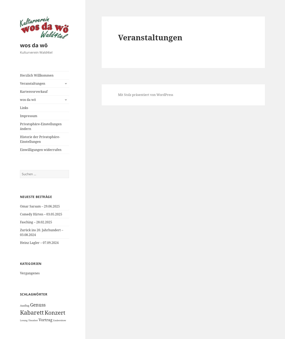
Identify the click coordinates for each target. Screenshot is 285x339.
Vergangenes (30, 273)
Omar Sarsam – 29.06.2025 (40, 206)
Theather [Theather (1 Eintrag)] (33, 320)
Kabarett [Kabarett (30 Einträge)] (32, 312)
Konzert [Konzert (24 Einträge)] (55, 312)
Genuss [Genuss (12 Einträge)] (38, 305)
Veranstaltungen (32, 83)
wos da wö (34, 45)
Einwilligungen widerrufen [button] (40, 150)
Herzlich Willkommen (36, 75)
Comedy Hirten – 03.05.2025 (41, 214)
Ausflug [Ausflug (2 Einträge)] (24, 305)
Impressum (28, 116)
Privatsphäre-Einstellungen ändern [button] (41, 126)
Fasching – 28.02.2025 (36, 222)
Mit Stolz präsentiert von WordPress (145, 95)
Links (24, 108)
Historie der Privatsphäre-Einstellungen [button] (40, 139)
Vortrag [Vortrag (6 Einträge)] (45, 319)
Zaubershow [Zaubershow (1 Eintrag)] (59, 320)
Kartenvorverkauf (34, 91)
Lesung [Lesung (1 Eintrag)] (24, 320)
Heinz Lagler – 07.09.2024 (39, 243)
